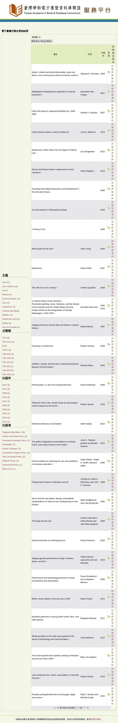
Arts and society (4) (11, 327)
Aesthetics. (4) (8, 307)
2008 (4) (6, 409)
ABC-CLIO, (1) (9, 469)
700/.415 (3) (7, 362)
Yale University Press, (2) (13, 457)
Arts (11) (6, 282)
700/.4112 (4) (8, 342)
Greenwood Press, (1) (12, 465)
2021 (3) (6, 422)
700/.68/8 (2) (8, 370)
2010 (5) (6, 397)
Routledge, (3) (8, 444)
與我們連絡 (96, 719)
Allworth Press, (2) (10, 461)
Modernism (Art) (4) (11, 319)
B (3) (4, 346)
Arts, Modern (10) (10, 286)
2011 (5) (6, 401)
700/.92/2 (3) (8, 354)
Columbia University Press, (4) (16, 440)
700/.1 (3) (6, 350)
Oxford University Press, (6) (14, 436)
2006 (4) (6, 405)
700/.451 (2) (7, 366)
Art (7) (5, 290)
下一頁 (86, 708)
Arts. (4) (5, 303)
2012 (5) (6, 389)
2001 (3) (6, 413)
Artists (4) (6, 323)
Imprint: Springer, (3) (11, 448)
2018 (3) (6, 417)
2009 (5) (6, 393)
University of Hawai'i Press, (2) (16, 453)
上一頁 (56, 708)
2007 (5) (6, 385)
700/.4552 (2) (8, 374)
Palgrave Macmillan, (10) (13, 432)
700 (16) (6, 338)
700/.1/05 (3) (8, 358)
